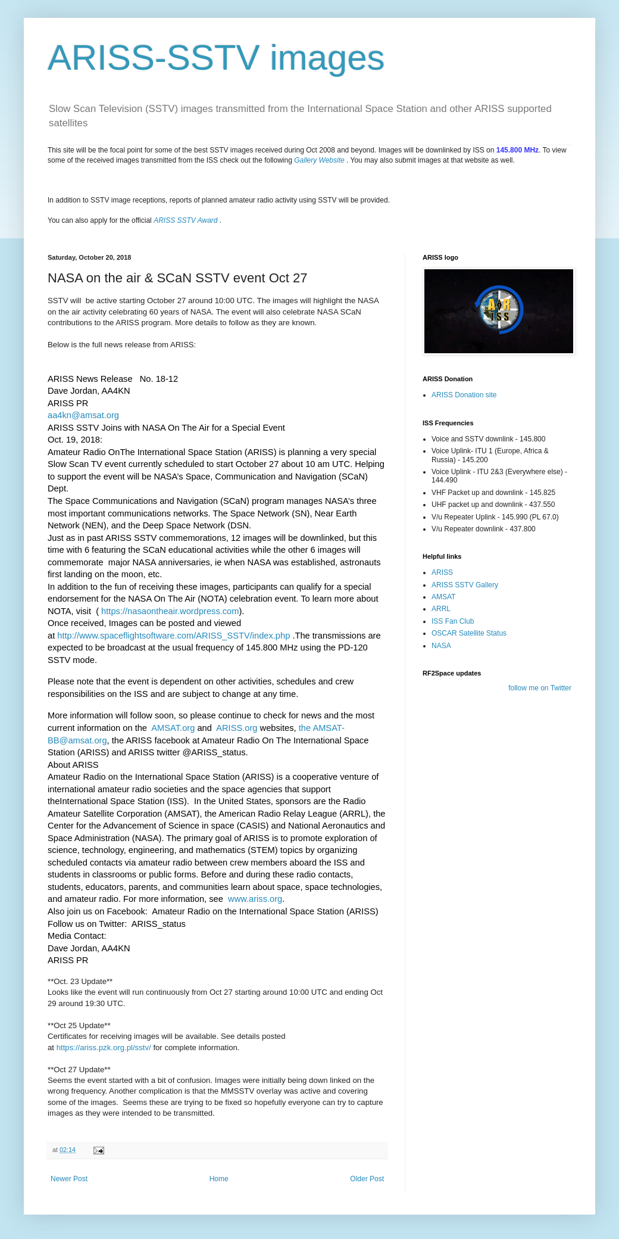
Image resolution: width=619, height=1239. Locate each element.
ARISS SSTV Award (185, 220)
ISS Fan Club (453, 621)
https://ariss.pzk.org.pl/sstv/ (105, 1047)
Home (219, 1179)
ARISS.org (236, 728)
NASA (441, 646)
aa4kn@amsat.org (83, 415)
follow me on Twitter (539, 688)
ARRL (441, 609)
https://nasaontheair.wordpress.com (170, 611)
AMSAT (443, 597)
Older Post (367, 1179)
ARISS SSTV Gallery (465, 585)
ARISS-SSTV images (216, 57)
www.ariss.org (255, 899)
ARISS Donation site (464, 395)
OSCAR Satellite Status (469, 633)
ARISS (442, 572)
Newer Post (69, 1179)
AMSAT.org (173, 728)
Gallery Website (319, 160)
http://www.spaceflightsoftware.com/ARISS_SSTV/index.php (173, 635)
